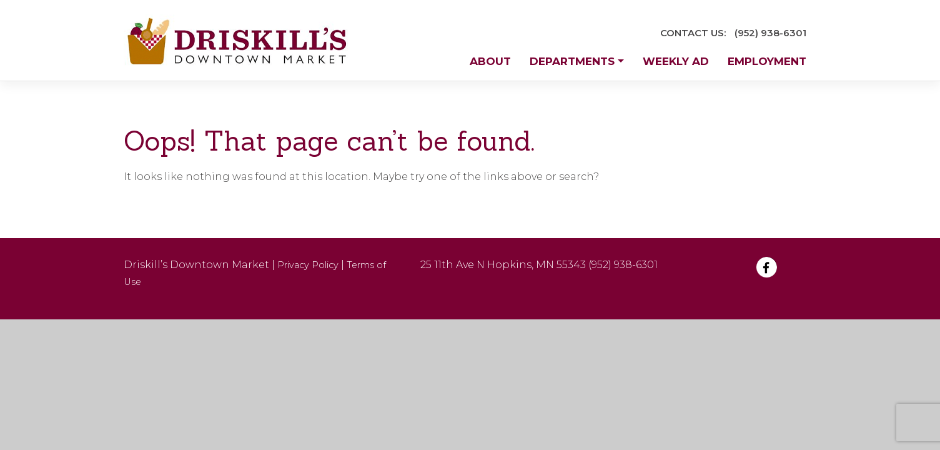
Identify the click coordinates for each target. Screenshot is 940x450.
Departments (572, 61)
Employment (767, 61)
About (490, 61)
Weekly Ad (676, 61)
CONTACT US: (693, 33)
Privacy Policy (308, 265)
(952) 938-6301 (770, 33)
